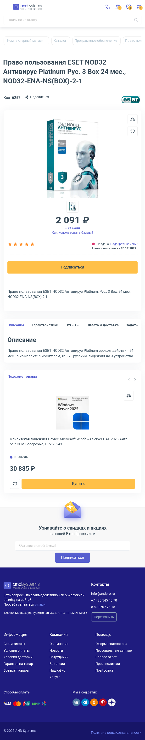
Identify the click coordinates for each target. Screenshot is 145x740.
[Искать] (136, 20)
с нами (40, 604)
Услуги (55, 677)
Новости (56, 650)
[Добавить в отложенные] (133, 131)
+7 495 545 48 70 (104, 600)
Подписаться (72, 267)
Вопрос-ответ (106, 657)
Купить (78, 483)
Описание (15, 325)
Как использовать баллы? (72, 230)
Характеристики (44, 325)
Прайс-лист (104, 670)
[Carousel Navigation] (132, 379)
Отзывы (72, 325)
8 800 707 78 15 (103, 607)
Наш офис (57, 670)
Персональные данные (113, 650)
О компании (59, 644)
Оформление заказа (111, 644)
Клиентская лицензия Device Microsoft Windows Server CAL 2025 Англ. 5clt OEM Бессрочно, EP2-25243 (69, 441)
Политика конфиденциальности (116, 732)
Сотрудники (59, 657)
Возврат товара (16, 670)
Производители (107, 664)
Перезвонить (104, 617)
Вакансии (57, 664)
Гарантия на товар (18, 664)
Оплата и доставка (103, 325)
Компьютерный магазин (26, 40)
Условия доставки (18, 657)
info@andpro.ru (103, 594)
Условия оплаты (17, 650)
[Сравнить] (129, 396)
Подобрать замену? (124, 244)
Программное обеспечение (96, 40)
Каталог (60, 40)
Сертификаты (14, 644)
